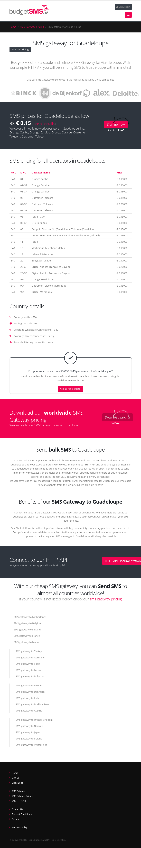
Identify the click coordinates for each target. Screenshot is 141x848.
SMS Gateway (18, 791)
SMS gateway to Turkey (29, 651)
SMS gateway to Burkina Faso (32, 704)
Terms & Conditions (22, 814)
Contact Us (17, 809)
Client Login (18, 782)
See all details (44, 123)
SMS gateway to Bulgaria (30, 676)
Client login (123, 6)
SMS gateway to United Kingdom (34, 719)
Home (13, 26)
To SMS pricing (20, 49)
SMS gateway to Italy (27, 698)
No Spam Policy (19, 827)
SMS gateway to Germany (30, 657)
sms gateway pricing (106, 599)
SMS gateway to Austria (29, 710)
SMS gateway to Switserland (32, 744)
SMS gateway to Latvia (28, 670)
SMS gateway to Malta (26, 642)
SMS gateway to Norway (29, 726)
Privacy (15, 819)
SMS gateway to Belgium (28, 623)
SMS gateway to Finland (27, 629)
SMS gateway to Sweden (29, 685)
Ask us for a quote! (70, 388)
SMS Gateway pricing (32, 26)
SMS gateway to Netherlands (30, 617)
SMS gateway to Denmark (30, 691)
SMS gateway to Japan (28, 732)
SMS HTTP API (19, 801)
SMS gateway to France (27, 635)
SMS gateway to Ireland (29, 738)
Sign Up (15, 777)
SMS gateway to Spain (28, 663)
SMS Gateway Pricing (22, 796)
